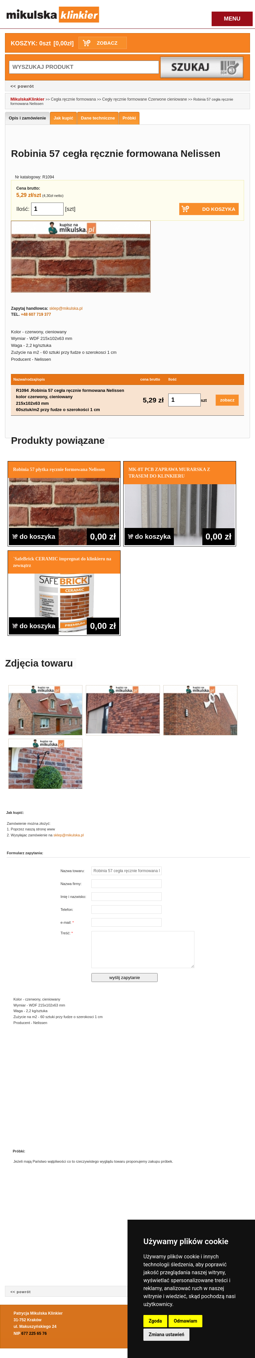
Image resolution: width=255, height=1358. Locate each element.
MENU (232, 19)
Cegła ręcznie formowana (73, 99)
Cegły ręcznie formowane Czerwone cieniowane (144, 99)
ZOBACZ (107, 43)
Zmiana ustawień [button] (166, 1334)
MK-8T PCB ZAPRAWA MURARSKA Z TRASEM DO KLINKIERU (169, 473)
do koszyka (33, 536)
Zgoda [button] (155, 1321)
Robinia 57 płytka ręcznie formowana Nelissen (59, 469)
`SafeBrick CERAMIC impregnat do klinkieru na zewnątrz (62, 562)
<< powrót (22, 86)
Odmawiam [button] (185, 1321)
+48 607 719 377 (36, 314)
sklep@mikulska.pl (65, 308)
